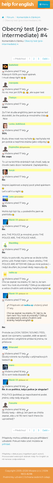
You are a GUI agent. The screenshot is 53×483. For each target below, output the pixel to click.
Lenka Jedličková (17, 124)
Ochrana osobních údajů (37, 477)
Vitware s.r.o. (34, 471)
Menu (44, 4)
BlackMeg (13, 243)
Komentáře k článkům (28, 17)
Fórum (10, 17)
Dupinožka (19, 147)
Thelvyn (12, 98)
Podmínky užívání (12, 477)
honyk (12, 170)
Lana (16, 197)
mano (11, 365)
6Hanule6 (13, 347)
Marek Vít (18, 220)
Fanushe (13, 403)
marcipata (13, 83)
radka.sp (13, 272)
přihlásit (6, 444)
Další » (45, 59)
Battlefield (13, 65)
